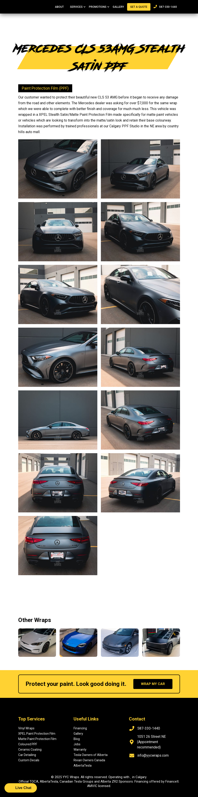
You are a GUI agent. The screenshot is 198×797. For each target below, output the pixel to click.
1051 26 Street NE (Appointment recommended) (151, 741)
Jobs (77, 744)
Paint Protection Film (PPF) (45, 88)
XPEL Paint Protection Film (36, 733)
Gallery (118, 6)
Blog (77, 739)
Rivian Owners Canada (89, 760)
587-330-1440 (165, 6)
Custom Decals (28, 760)
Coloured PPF (27, 744)
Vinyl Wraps (26, 728)
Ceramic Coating (30, 749)
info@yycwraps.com (153, 755)
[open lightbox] (57, 169)
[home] (34, 4)
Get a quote (138, 6)
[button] (76, 6)
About (59, 6)
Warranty (80, 749)
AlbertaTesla (83, 765)
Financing (80, 728)
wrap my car (153, 684)
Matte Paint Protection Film (37, 739)
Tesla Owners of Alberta (91, 755)
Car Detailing (27, 755)
